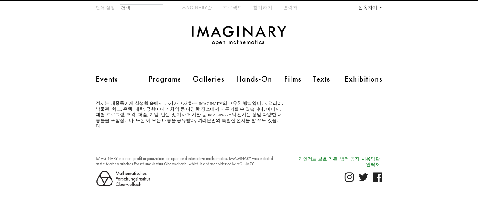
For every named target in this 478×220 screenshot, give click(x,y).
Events (107, 79)
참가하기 (263, 7)
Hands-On (254, 79)
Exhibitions (363, 79)
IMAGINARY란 (196, 7)
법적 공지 (349, 159)
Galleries (208, 79)
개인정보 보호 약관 (317, 159)
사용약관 (371, 159)
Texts (321, 79)
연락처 (290, 7)
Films (292, 79)
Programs (164, 79)
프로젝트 (232, 7)
